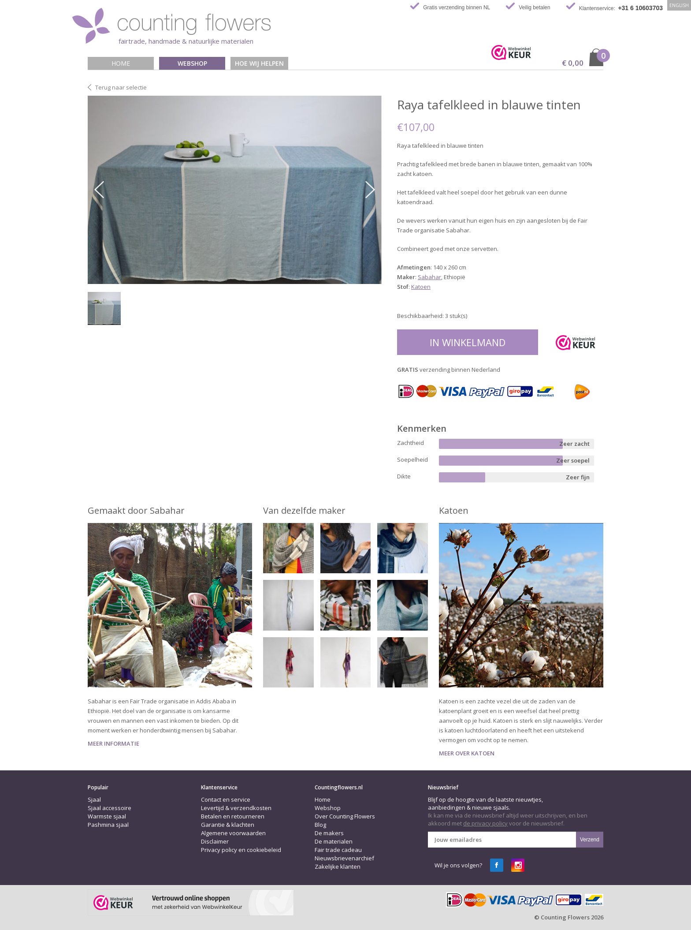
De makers (329, 833)
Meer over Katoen (466, 753)
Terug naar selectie (121, 87)
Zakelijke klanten (337, 866)
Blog (320, 825)
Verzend (589, 840)
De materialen (334, 841)
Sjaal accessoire (109, 808)
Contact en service (225, 799)
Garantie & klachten (227, 825)
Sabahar (429, 277)
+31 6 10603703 (640, 7)
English (679, 5)
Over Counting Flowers (345, 816)
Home (120, 63)
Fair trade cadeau (338, 850)
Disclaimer (215, 841)
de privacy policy (485, 823)
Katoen (421, 287)
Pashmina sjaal (108, 825)
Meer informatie (113, 743)
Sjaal (94, 799)
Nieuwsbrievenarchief (344, 858)
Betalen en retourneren (232, 816)
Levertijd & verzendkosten (236, 808)
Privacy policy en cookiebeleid (241, 850)
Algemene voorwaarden (233, 833)
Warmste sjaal (107, 816)
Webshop (192, 63)
